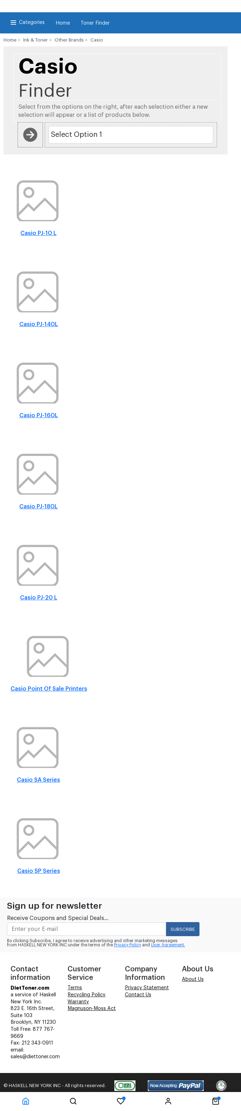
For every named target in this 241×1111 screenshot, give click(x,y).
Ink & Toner (35, 40)
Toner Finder (95, 23)
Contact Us (138, 994)
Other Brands (69, 40)
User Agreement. (168, 945)
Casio (96, 40)
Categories (27, 22)
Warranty (78, 1001)
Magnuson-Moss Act (92, 1008)
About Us (193, 979)
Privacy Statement (147, 987)
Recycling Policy (87, 994)
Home (63, 23)
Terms (75, 987)
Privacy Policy (127, 945)
